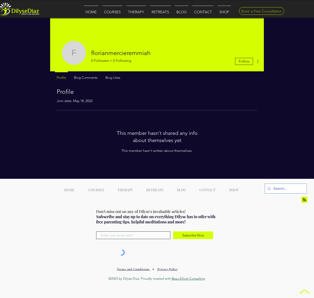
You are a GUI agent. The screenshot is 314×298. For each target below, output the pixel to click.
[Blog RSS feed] (304, 200)
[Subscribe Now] (193, 235)
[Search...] (285, 188)
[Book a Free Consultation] (261, 11)
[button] (112, 10)
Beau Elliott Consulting (188, 278)
